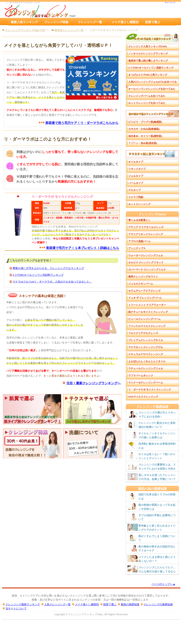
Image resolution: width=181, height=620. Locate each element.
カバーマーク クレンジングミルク (147, 269)
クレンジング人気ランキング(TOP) (147, 46)
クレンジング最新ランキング (22, 604)
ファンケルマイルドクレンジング (146, 326)
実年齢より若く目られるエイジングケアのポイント (151, 527)
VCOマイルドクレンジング (143, 396)
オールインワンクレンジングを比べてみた (151, 89)
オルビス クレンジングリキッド (146, 262)
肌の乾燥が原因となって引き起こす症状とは (151, 506)
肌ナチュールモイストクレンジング (148, 312)
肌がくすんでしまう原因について (151, 538)
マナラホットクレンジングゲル (145, 347)
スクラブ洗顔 (135, 197)
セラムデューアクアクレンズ (144, 290)
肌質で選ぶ (152, 22)
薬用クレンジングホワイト (143, 276)
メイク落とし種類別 (125, 22)
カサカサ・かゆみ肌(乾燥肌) (144, 129)
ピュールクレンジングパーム (144, 319)
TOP (25, 30)
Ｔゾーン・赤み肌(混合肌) (142, 143)
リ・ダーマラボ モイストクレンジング (149, 389)
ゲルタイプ (134, 190)
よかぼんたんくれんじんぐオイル (146, 361)
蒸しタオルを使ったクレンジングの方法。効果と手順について (151, 476)
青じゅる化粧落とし (139, 220)
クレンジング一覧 (90, 22)
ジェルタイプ (135, 176)
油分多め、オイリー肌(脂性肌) (145, 136)
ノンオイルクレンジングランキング (148, 53)
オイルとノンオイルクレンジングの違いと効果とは (151, 435)
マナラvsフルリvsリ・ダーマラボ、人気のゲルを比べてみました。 (52, 281)
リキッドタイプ (137, 169)
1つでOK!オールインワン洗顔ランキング (151, 67)
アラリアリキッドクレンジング (145, 234)
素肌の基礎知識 (130, 604)
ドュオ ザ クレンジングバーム (145, 297)
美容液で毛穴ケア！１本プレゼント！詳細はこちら (82, 248)
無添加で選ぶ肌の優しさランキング (148, 60)
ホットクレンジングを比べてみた (146, 103)
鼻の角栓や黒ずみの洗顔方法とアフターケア (151, 548)
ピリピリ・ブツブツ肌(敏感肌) (145, 122)
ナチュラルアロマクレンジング (145, 354)
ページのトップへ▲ (163, 584)
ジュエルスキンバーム (140, 283)
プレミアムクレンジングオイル (145, 340)
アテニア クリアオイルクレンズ (146, 227)
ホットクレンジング (139, 204)
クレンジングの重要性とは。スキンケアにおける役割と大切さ (151, 466)
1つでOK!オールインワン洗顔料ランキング (38, 274)
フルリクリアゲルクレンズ (143, 333)
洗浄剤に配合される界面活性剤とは (151, 445)
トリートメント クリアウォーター (147, 305)
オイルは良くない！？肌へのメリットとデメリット (151, 456)
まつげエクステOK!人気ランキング (147, 74)
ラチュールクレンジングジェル (145, 368)
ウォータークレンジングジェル (145, 255)
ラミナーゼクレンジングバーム (145, 382)
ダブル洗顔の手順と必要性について (151, 517)
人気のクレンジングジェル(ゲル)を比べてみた (151, 83)
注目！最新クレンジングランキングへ (93, 383)
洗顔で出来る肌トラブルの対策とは (151, 496)
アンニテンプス (137, 248)
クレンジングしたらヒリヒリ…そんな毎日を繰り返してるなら (151, 569)
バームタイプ (135, 183)
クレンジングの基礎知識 (158, 604)
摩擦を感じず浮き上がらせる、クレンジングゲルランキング (48, 268)
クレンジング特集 (56, 22)
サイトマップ (170, 3)
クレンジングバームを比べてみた (146, 96)
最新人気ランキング (24, 22)
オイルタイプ (135, 162)
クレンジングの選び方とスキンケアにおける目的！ (151, 414)
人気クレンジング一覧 (57, 604)
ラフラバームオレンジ (140, 375)
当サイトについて (16, 608)
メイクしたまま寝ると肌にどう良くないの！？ (151, 558)
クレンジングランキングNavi (85, 614)
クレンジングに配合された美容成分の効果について (151, 424)
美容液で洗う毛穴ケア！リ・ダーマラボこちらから (81, 123)
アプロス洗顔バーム (139, 241)
